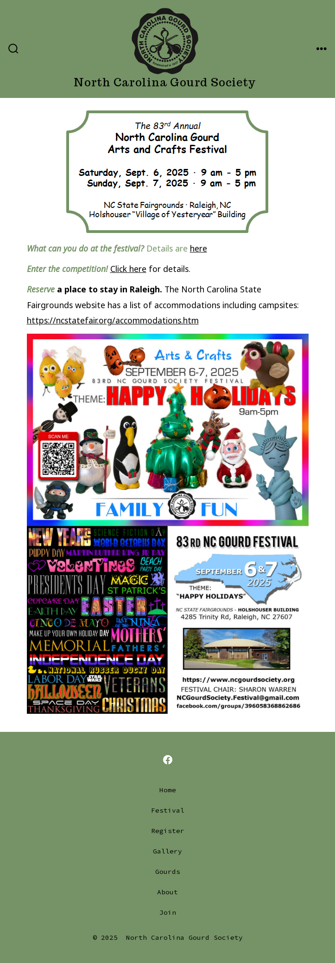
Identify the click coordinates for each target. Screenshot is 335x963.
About (167, 892)
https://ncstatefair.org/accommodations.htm (113, 320)
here (198, 248)
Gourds (167, 871)
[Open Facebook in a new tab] (167, 759)
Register (167, 831)
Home (167, 790)
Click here (128, 268)
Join (167, 912)
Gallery (167, 851)
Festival (167, 810)
